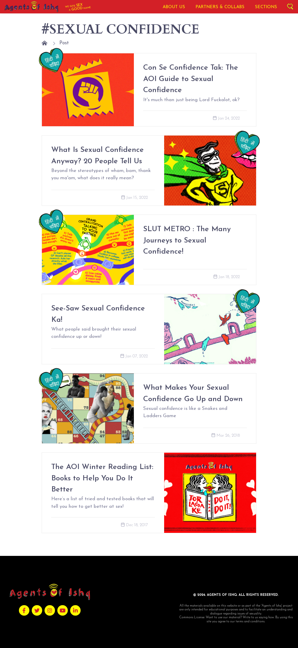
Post (64, 43)
